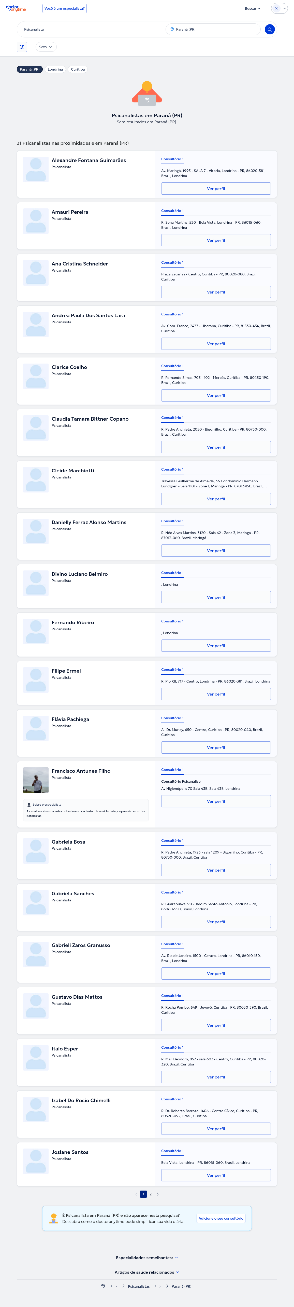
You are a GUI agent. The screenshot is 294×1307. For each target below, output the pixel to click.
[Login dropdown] (279, 8)
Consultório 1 (172, 159)
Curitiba (78, 69)
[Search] (270, 29)
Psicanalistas (139, 1286)
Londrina (55, 69)
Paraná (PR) (30, 69)
